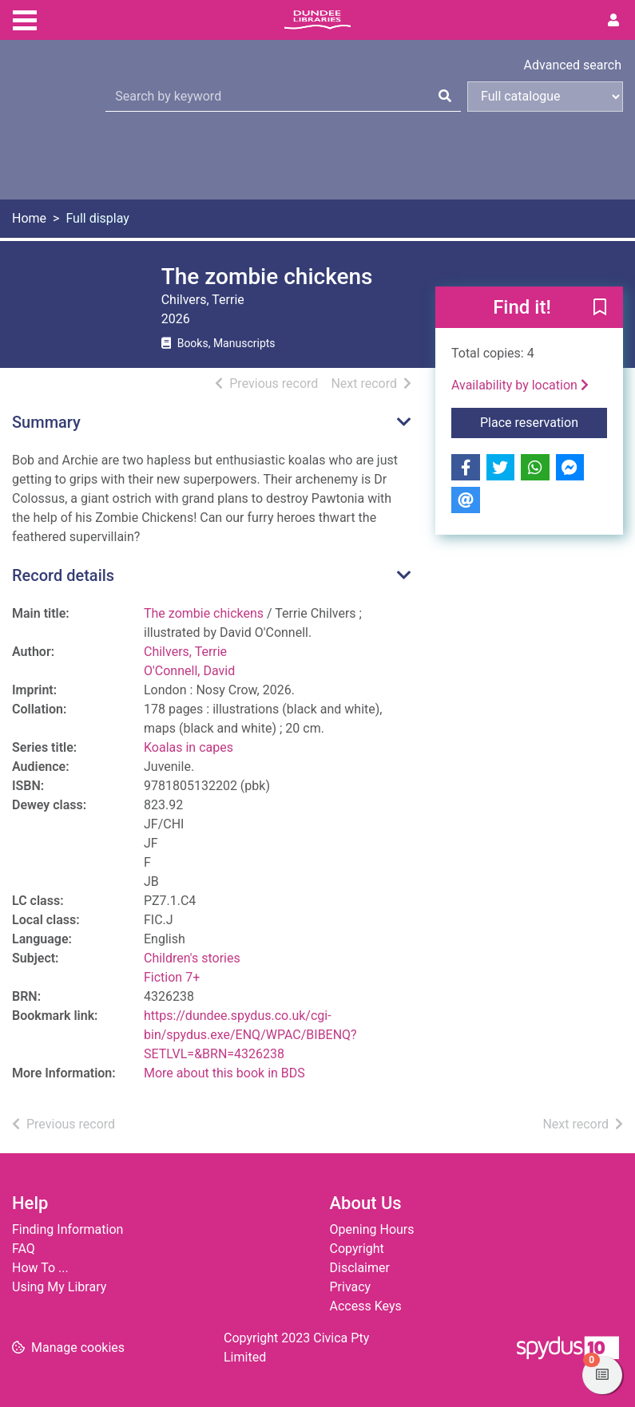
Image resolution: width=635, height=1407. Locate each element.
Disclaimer (360, 1267)
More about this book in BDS (224, 1073)
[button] (600, 308)
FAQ (23, 1248)
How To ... (40, 1267)
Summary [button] (46, 422)
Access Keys (366, 1306)
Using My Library (59, 1286)
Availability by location (520, 385)
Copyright (357, 1248)
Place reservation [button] (543, 421)
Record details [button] (63, 575)
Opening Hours (372, 1229)
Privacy (350, 1286)
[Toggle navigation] (25, 18)
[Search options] (545, 96)
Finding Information (67, 1229)
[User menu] (613, 20)
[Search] (445, 96)
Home (29, 218)
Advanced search (572, 65)
